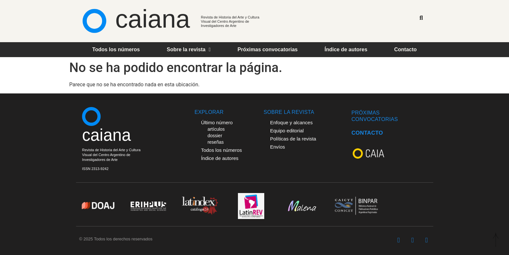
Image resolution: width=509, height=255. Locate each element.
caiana (152, 19)
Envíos (277, 147)
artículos (216, 129)
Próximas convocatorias (268, 49)
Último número (217, 122)
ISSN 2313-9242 (95, 169)
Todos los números (116, 49)
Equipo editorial (287, 130)
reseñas (215, 142)
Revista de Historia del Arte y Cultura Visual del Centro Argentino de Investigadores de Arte (230, 21)
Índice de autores (345, 49)
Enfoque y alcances (291, 122)
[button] (421, 17)
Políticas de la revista (293, 138)
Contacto (405, 49)
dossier (214, 135)
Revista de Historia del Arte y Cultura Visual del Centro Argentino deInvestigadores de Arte (111, 155)
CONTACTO (367, 133)
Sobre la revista (189, 49)
